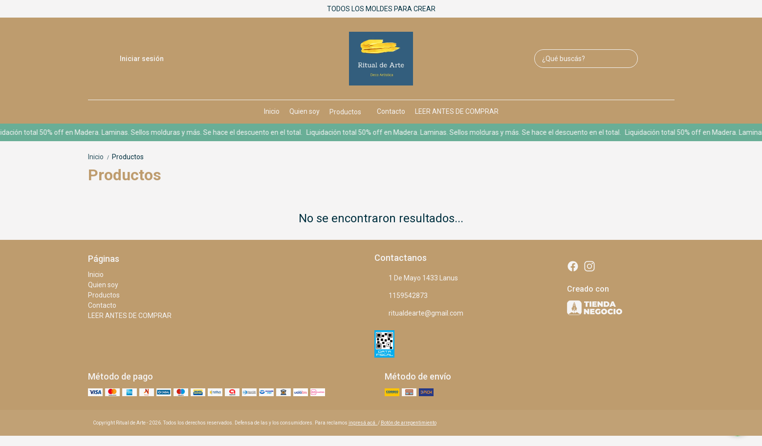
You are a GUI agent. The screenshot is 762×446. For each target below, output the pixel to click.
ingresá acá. (363, 422)
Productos (350, 111)
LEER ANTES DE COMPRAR (457, 111)
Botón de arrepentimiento (408, 422)
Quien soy (304, 111)
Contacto (391, 111)
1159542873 (401, 296)
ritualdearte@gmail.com (418, 313)
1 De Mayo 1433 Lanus (416, 278)
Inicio (272, 111)
